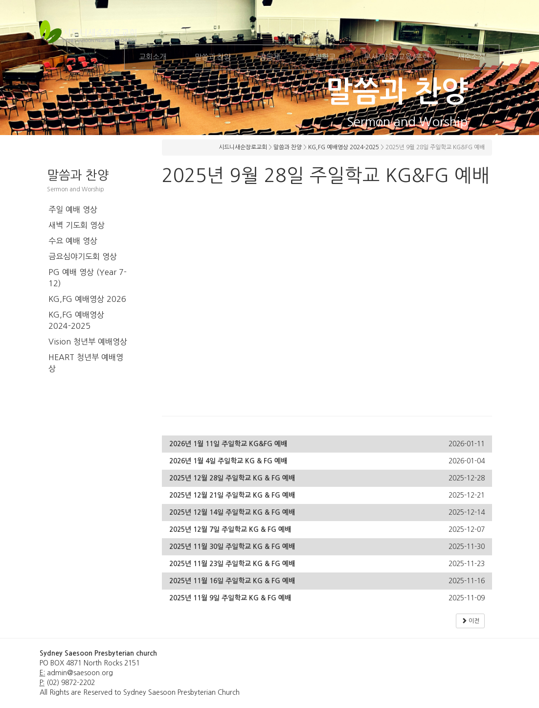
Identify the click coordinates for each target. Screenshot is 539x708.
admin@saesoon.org (80, 672)
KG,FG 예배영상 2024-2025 (76, 320)
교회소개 (152, 57)
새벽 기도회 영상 (76, 225)
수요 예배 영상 (72, 241)
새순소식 (471, 57)
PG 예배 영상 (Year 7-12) (87, 277)
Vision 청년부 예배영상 (87, 341)
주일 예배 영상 (72, 209)
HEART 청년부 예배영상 (85, 362)
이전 (470, 620)
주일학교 (322, 57)
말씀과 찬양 (213, 57)
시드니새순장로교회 (243, 147)
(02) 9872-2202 (70, 682)
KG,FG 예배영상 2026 (87, 299)
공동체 (269, 57)
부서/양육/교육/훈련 (396, 57)
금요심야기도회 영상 (82, 256)
